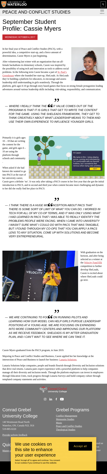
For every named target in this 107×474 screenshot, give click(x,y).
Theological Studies (65, 429)
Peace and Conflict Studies (69, 426)
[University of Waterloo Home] (14, 4)
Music (59, 422)
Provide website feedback (14, 435)
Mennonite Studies (65, 419)
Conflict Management (66, 415)
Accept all (80, 446)
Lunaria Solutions (67, 359)
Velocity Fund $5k (93, 262)
